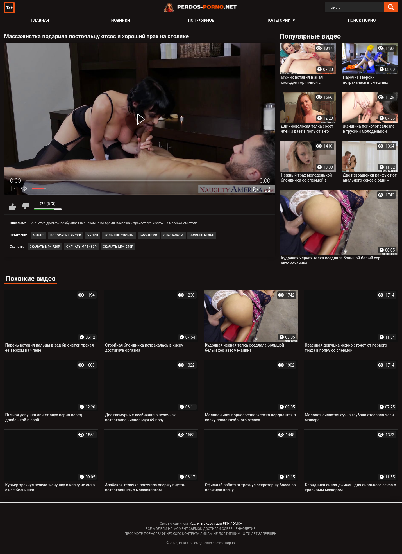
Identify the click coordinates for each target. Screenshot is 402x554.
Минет (38, 235)
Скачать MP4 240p (118, 246)
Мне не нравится (25, 206)
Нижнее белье (202, 235)
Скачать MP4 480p (81, 246)
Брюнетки (148, 235)
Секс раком (173, 235)
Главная (40, 20)
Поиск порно (362, 20)
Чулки (92, 235)
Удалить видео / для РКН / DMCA (215, 524)
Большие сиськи (118, 235)
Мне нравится (12, 206)
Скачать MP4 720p (45, 246)
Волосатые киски (65, 235)
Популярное (201, 20)
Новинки (120, 20)
